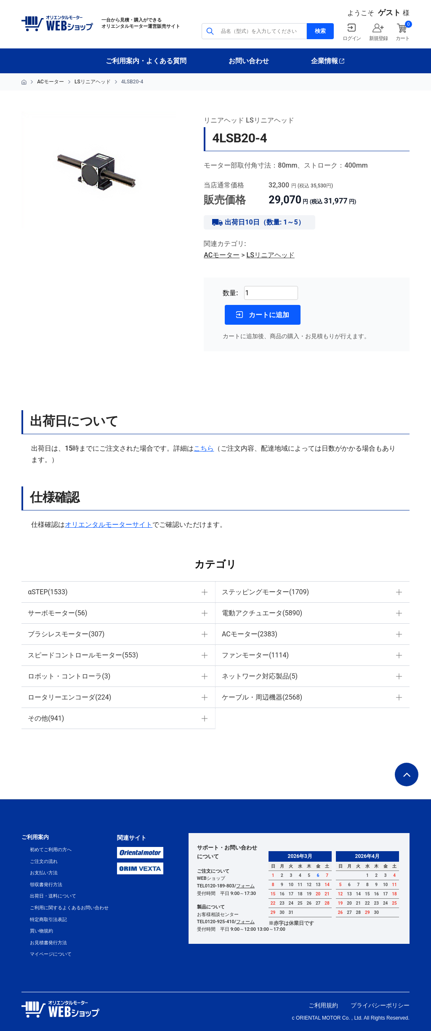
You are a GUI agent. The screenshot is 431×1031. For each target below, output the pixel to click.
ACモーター (50, 82)
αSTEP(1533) (47, 592)
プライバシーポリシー (380, 1005)
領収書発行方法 (46, 884)
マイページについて (51, 954)
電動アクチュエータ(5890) (262, 613)
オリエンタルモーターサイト (108, 525)
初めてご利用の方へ (51, 849)
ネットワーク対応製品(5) (260, 676)
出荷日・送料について (53, 896)
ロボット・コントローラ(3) (69, 676)
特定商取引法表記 (48, 919)
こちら (204, 448)
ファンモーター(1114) (255, 655)
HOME (24, 82)
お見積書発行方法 (48, 943)
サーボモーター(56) (57, 613)
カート (402, 38)
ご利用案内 (35, 837)
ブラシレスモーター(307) (66, 634)
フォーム (245, 886)
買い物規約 (41, 931)
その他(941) (46, 718)
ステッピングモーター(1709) (265, 592)
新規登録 (378, 38)
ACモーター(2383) (249, 634)
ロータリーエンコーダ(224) (69, 697)
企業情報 (324, 61)
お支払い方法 (44, 873)
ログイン (352, 38)
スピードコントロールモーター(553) (83, 655)
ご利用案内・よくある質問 (146, 61)
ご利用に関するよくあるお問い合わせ (69, 908)
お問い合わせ (249, 61)
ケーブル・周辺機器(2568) (262, 697)
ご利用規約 (323, 1005)
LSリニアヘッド (92, 82)
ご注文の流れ (44, 861)
